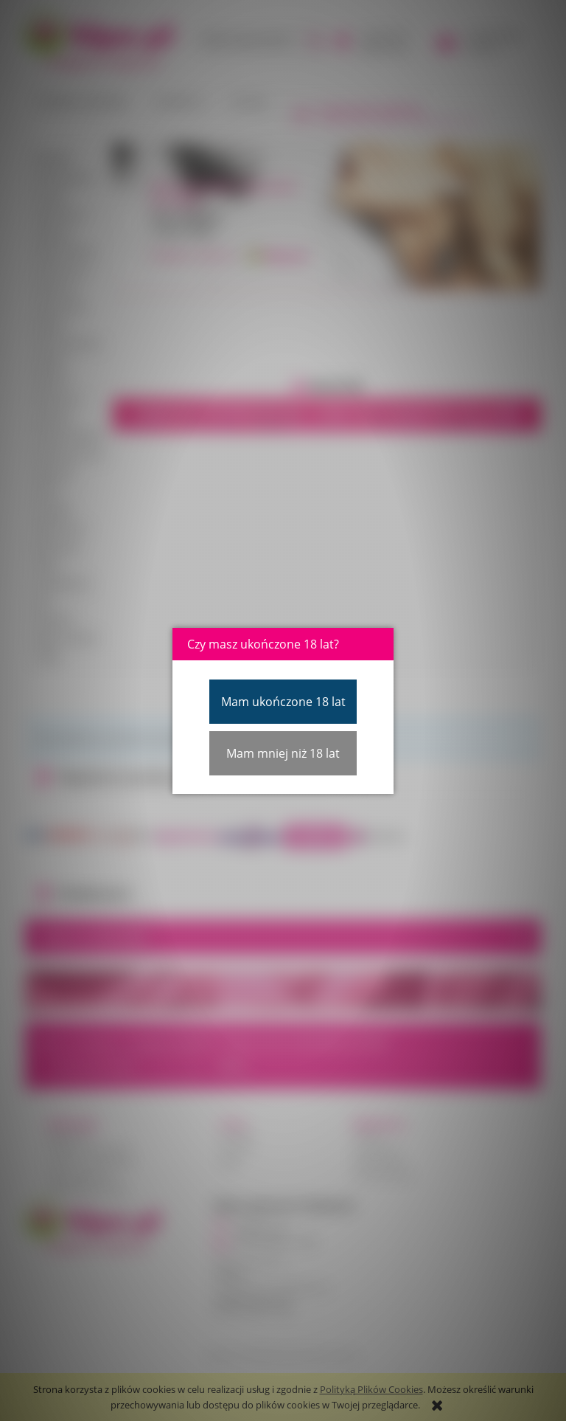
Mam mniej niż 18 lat (283, 753)
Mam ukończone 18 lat (283, 702)
